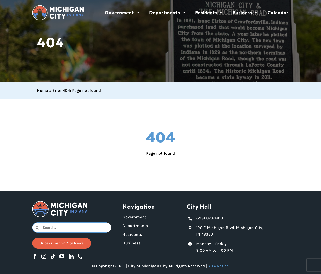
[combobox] (71, 227)
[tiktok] (52, 256)
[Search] (37, 227)
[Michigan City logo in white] (58, 7)
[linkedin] (71, 256)
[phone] (80, 256)
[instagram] (43, 256)
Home (42, 90)
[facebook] (34, 256)
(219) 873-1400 (209, 218)
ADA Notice (218, 266)
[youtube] (61, 256)
